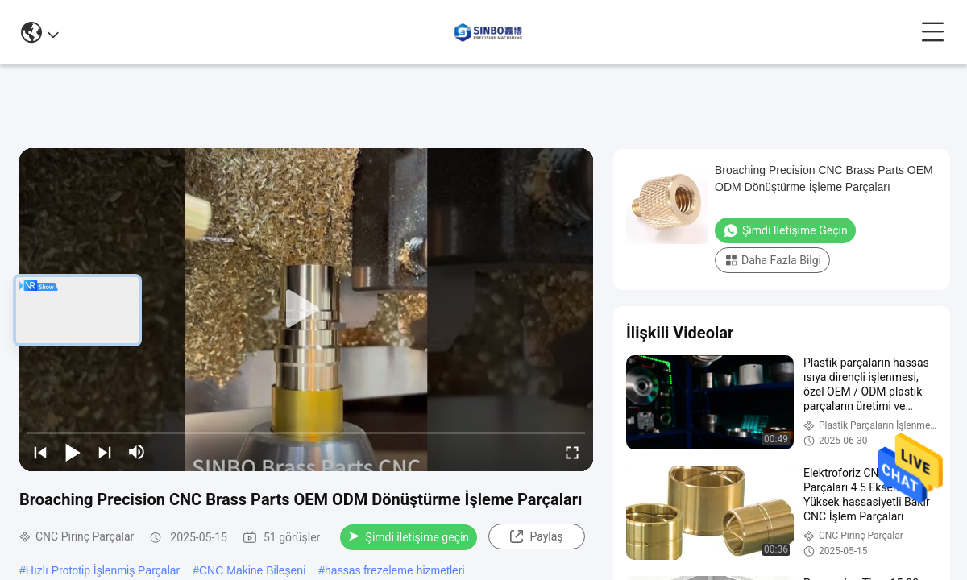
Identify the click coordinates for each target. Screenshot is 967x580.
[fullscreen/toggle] (572, 452)
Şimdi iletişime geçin (409, 537)
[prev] (40, 452)
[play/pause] (72, 452)
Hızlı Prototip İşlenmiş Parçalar (103, 570)
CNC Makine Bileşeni (252, 570)
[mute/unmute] (137, 452)
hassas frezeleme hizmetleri (395, 570)
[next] (105, 452)
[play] (306, 309)
